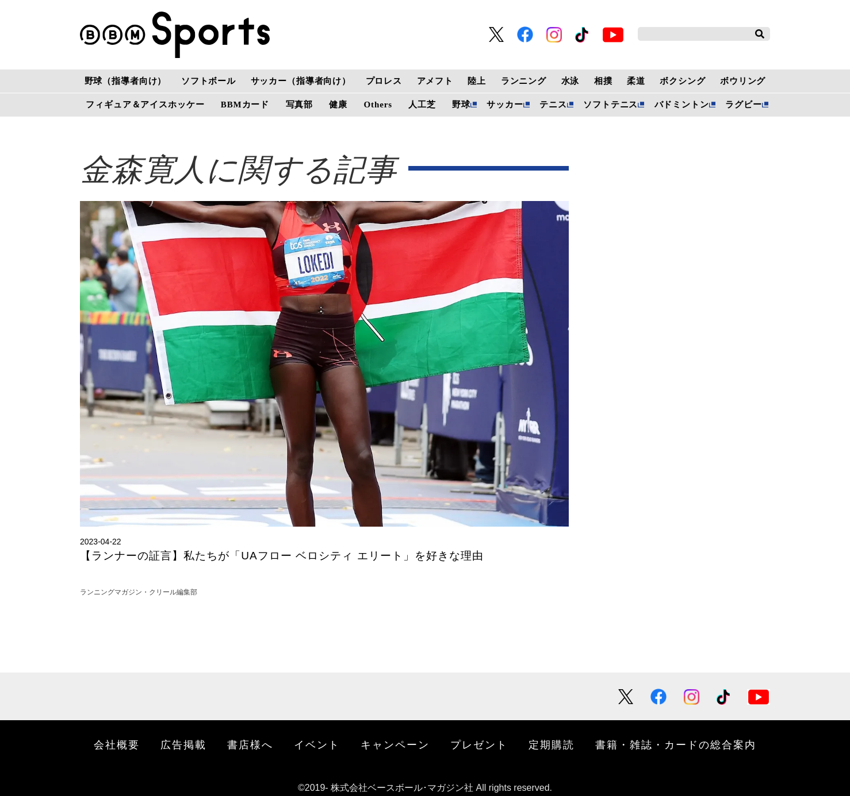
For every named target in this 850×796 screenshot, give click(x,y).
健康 (338, 104)
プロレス (384, 81)
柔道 (636, 81)
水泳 (570, 81)
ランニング (523, 81)
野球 (461, 104)
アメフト (435, 81)
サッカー (505, 104)
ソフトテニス (610, 104)
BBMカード (245, 104)
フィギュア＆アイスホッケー (145, 104)
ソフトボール (208, 81)
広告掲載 (183, 744)
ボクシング (682, 81)
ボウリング (742, 81)
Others (378, 104)
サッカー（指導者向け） (301, 81)
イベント (317, 744)
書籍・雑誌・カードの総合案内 (675, 744)
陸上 (477, 81)
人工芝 (422, 104)
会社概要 (117, 744)
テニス (553, 104)
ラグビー (743, 104)
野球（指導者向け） (126, 81)
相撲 (603, 81)
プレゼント (479, 744)
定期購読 (552, 744)
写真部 (299, 104)
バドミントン (681, 104)
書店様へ (250, 744)
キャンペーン (395, 744)
